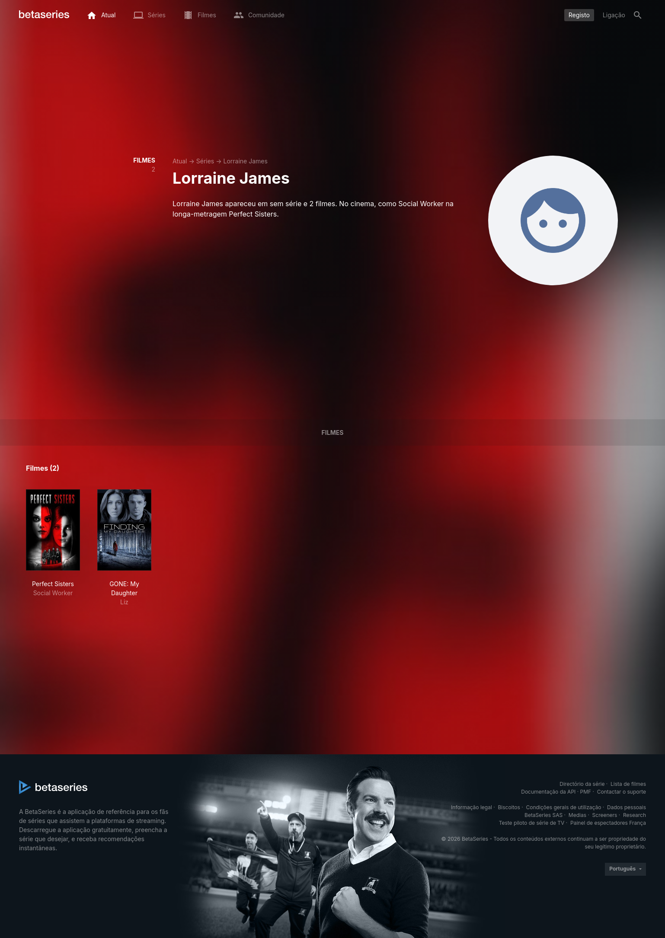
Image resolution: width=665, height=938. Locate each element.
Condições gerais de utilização (563, 807)
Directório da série (581, 784)
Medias (577, 815)
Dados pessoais (626, 807)
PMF (585, 791)
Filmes (333, 432)
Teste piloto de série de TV (532, 823)
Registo (579, 15)
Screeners (604, 815)
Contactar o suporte (621, 791)
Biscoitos (509, 807)
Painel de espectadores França (608, 823)
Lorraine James (245, 161)
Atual (180, 161)
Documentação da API (548, 791)
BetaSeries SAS (543, 815)
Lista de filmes (628, 784)
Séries (205, 161)
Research (634, 815)
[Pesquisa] (638, 15)
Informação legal (471, 807)
